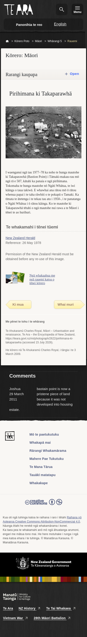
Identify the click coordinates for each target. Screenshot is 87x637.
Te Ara (8, 608)
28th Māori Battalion (52, 618)
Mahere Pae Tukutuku (46, 459)
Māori (38, 41)
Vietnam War (15, 618)
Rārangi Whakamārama (47, 450)
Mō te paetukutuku (44, 434)
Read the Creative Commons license (43, 505)
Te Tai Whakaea (61, 608)
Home (7, 41)
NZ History (30, 608)
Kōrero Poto (21, 41)
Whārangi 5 (55, 41)
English (60, 24)
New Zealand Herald (20, 238)
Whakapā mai (40, 442)
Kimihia (62, 9)
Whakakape (38, 483)
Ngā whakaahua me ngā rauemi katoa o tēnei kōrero (42, 279)
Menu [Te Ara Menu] (77, 12)
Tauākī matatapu (42, 475)
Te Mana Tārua (41, 467)
